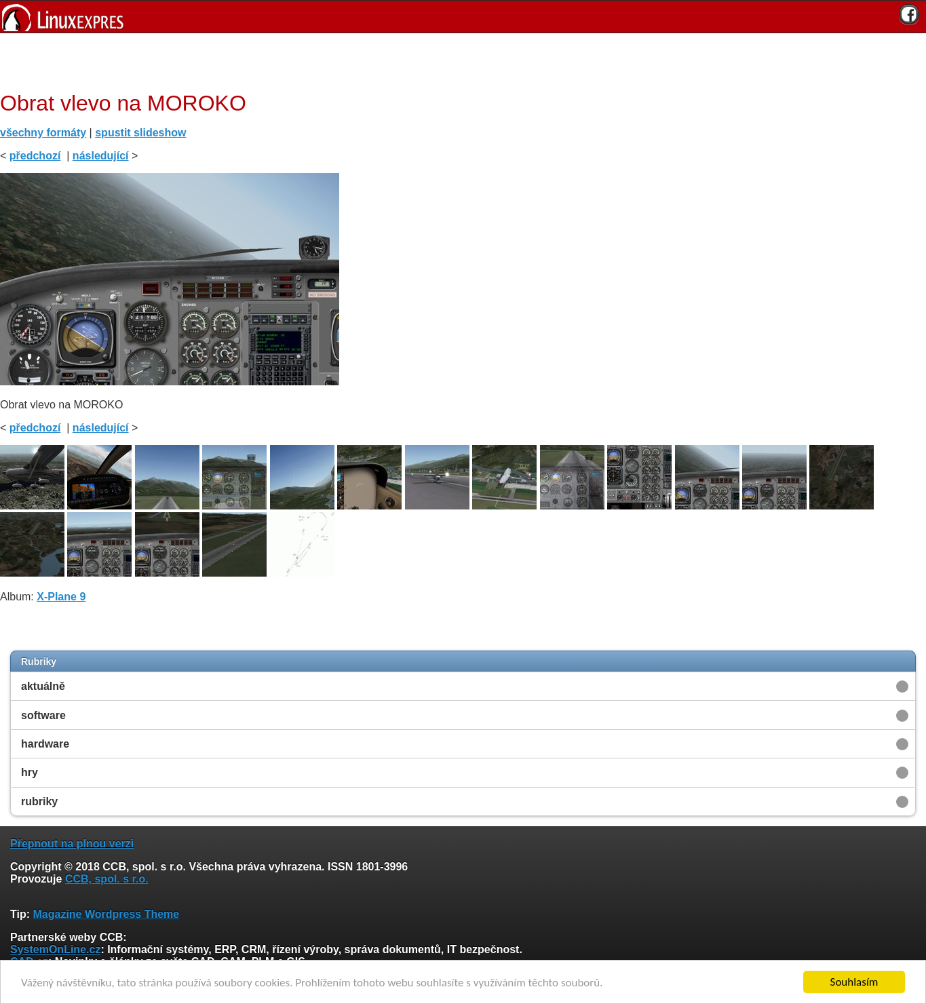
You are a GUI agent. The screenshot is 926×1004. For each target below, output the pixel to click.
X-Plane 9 (61, 596)
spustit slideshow (140, 132)
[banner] (463, 16)
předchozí (35, 155)
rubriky (39, 801)
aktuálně (43, 686)
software (43, 715)
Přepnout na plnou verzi (72, 843)
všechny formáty (43, 132)
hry (29, 772)
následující (101, 155)
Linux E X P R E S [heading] (463, 17)
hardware (45, 744)
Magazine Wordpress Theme (106, 914)
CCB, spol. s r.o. (107, 879)
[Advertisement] (457, 60)
